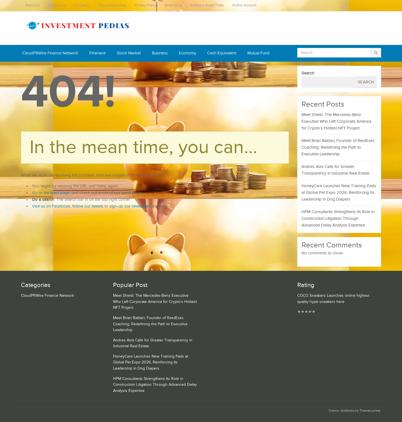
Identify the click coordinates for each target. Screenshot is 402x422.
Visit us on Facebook (51, 206)
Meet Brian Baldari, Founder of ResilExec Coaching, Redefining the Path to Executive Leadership (338, 147)
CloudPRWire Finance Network (50, 53)
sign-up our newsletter (129, 206)
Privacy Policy (145, 5)
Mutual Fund (258, 53)
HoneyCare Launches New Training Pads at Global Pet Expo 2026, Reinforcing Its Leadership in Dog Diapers (339, 193)
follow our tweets (87, 206)
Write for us (173, 5)
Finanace (97, 53)
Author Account (244, 5)
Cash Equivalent (221, 53)
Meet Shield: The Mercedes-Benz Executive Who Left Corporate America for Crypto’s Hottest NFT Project (336, 121)
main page (60, 192)
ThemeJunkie (370, 411)
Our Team (81, 5)
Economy (187, 53)
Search (308, 73)
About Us (32, 5)
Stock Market (129, 53)
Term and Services (112, 5)
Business (160, 53)
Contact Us (56, 5)
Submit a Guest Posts (207, 5)
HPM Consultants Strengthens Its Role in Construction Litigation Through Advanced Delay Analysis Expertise (338, 218)
